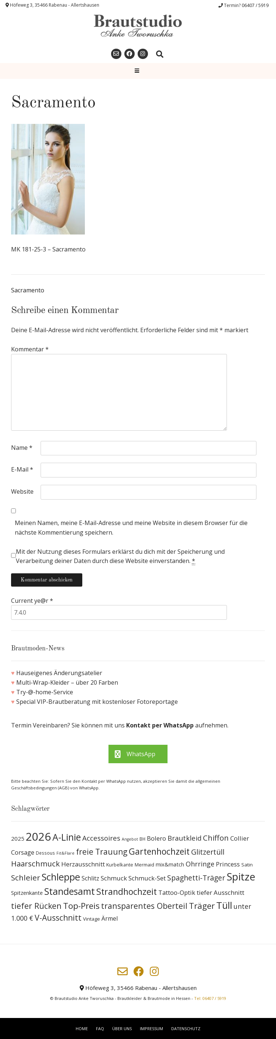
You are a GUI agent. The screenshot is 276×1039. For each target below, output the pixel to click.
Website (22, 491)
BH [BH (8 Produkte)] (142, 839)
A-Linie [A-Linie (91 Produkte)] (66, 837)
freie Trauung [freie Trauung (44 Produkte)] (101, 852)
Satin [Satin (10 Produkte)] (247, 864)
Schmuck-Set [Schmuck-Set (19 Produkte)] (147, 878)
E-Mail (22, 469)
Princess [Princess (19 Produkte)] (228, 864)
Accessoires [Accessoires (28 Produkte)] (101, 837)
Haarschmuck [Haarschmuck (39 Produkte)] (35, 863)
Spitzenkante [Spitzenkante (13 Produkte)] (27, 892)
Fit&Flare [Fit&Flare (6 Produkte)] (65, 853)
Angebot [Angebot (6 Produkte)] (130, 839)
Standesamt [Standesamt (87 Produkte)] (69, 891)
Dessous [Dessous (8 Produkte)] (45, 853)
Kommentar (30, 349)
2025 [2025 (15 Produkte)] (17, 838)
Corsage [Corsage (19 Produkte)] (22, 852)
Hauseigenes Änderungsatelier (59, 673)
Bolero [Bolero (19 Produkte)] (156, 838)
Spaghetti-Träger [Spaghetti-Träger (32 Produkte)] (196, 878)
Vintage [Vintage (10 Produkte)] (91, 918)
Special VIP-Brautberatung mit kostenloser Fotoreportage (97, 702)
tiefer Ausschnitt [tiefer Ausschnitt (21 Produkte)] (220, 892)
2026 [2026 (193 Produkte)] (38, 836)
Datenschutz (185, 1028)
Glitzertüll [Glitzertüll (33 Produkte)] (207, 852)
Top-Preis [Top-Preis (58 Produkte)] (81, 905)
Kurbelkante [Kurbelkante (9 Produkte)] (119, 865)
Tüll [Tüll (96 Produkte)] (224, 905)
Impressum (151, 1028)
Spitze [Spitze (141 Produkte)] (241, 876)
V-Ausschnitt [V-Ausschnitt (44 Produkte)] (58, 918)
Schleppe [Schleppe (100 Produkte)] (61, 877)
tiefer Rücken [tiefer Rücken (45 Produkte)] (36, 905)
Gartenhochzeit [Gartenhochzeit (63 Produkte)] (159, 851)
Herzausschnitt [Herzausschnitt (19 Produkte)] (83, 864)
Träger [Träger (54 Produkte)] (202, 905)
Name (21, 448)
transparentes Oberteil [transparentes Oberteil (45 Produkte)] (144, 905)
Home (82, 1028)
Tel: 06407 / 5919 (210, 998)
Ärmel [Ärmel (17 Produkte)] (109, 918)
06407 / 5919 (255, 5)
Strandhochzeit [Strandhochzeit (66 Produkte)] (126, 891)
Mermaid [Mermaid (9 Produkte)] (144, 865)
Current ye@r (32, 601)
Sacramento (27, 290)
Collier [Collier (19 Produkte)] (239, 838)
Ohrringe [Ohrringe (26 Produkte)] (200, 863)
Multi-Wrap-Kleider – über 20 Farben (67, 682)
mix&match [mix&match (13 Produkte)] (170, 864)
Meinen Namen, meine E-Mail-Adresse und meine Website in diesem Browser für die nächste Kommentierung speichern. (131, 527)
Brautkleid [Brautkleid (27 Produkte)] (184, 837)
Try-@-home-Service (44, 692)
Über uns (122, 1028)
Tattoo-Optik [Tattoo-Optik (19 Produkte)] (176, 892)
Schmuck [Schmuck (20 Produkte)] (114, 878)
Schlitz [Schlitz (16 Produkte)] (90, 878)
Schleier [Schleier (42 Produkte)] (25, 877)
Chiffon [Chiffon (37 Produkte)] (216, 838)
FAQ (100, 1028)
